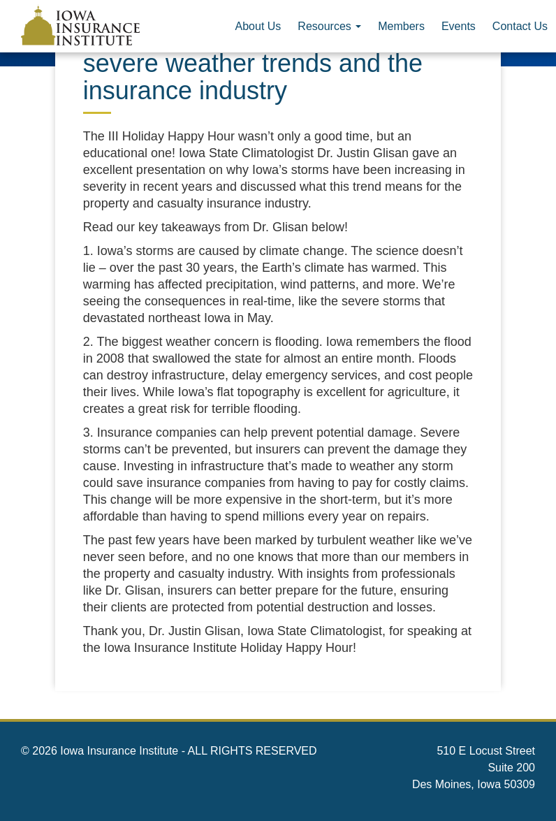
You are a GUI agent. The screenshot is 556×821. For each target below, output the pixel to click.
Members (401, 26)
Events (458, 26)
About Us (258, 26)
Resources (329, 26)
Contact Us (520, 26)
